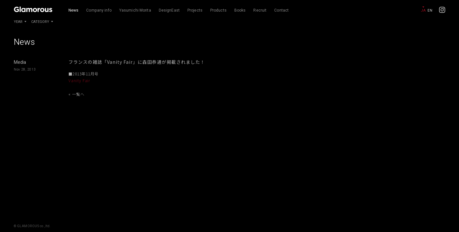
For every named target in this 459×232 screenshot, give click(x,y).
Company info (98, 10)
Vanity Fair (79, 80)
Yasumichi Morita (135, 10)
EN (430, 10)
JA (423, 10)
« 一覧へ (76, 94)
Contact (281, 10)
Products (218, 10)
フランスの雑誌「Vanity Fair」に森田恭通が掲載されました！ (136, 62)
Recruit (259, 10)
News (73, 10)
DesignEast (169, 10)
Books (240, 10)
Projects (195, 10)
